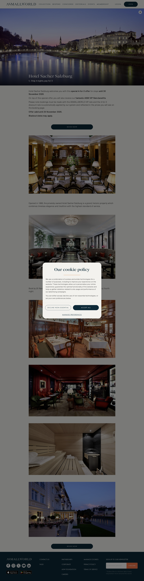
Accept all (86, 308)
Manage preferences (72, 315)
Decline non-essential (58, 308)
